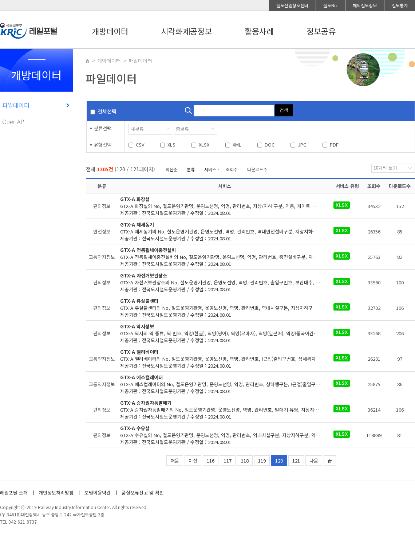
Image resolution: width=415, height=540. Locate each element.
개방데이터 (110, 31)
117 (228, 460)
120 (279, 460)
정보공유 (321, 31)
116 (210, 460)
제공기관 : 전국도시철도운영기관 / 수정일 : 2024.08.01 (224, 206)
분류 (191, 169)
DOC (269, 144)
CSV (140, 144)
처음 (174, 460)
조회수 (232, 169)
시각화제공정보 (186, 31)
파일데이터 (15, 105)
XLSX (204, 144)
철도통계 (400, 5)
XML (237, 144)
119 (262, 460)
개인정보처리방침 (56, 492)
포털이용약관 (97, 492)
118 (245, 460)
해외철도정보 (365, 5)
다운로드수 (257, 169)
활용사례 (259, 31)
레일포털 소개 (14, 492)
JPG (302, 144)
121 (296, 460)
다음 (313, 460)
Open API (14, 121)
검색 (284, 110)
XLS (171, 144)
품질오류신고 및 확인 (143, 492)
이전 (193, 460)
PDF (334, 144)
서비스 (210, 169)
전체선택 (107, 111)
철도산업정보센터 (292, 5)
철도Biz (330, 5)
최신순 (171, 169)
